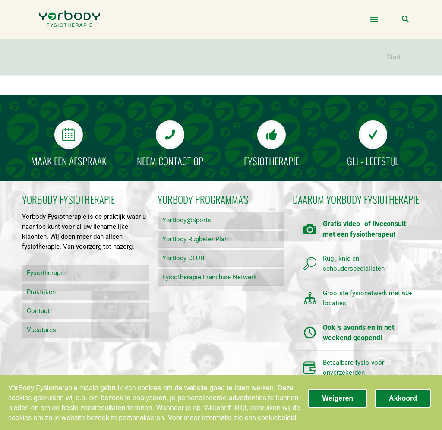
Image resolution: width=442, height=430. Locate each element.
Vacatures (41, 330)
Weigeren (337, 398)
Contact (38, 311)
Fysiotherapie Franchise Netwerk (209, 277)
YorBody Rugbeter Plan (195, 239)
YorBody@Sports (186, 220)
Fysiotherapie (46, 273)
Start (394, 57)
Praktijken (41, 292)
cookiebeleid (277, 417)
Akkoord (403, 398)
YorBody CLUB (183, 258)
